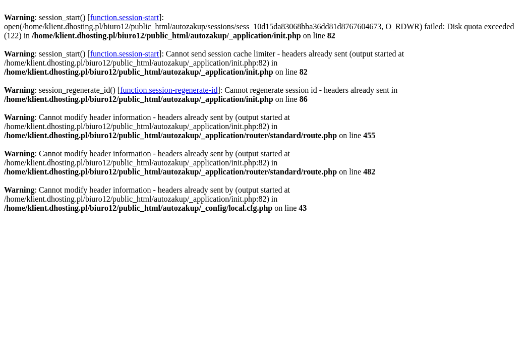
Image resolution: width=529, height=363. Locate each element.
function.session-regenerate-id (168, 90)
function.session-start (124, 17)
